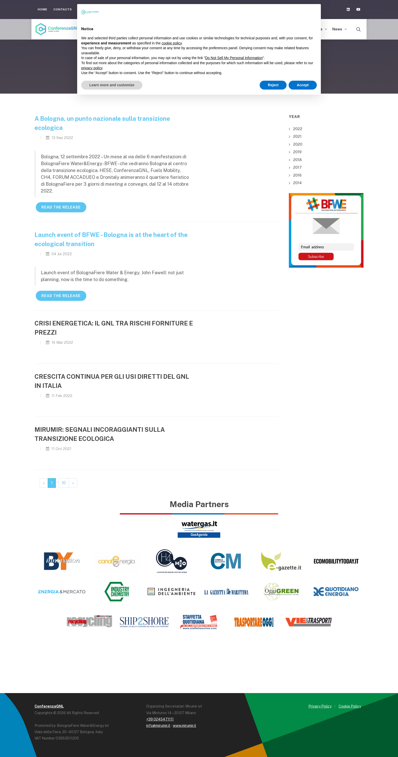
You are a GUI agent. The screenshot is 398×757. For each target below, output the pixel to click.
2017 (297, 167)
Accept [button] (303, 85)
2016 (297, 175)
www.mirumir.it (184, 726)
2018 (297, 160)
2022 (297, 129)
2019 (297, 152)
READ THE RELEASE (61, 207)
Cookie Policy (350, 706)
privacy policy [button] (91, 68)
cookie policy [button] (172, 43)
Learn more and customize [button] (111, 85)
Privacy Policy (319, 706)
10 (64, 482)
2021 (297, 136)
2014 (297, 183)
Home (42, 9)
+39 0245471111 (160, 719)
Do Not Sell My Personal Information (233, 58)
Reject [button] (273, 85)
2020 (297, 144)
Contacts (62, 9)
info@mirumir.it (158, 726)
